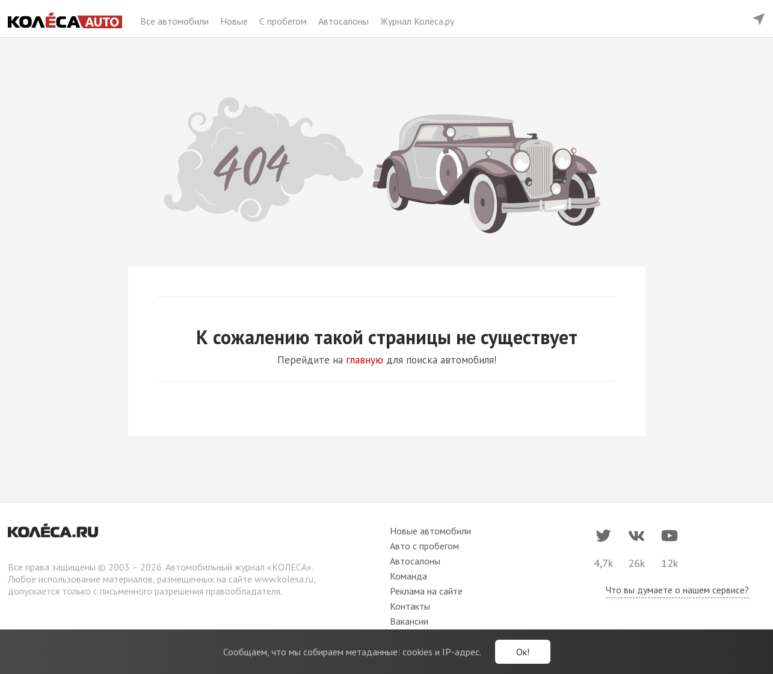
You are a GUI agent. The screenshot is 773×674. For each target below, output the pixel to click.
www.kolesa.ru (283, 579)
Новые (235, 21)
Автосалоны (344, 21)
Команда (408, 576)
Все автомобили (175, 21)
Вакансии (409, 621)
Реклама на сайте (426, 591)
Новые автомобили (430, 531)
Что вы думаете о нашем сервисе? (677, 590)
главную (364, 359)
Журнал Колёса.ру (417, 21)
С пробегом (284, 21)
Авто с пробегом (424, 546)
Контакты (410, 606)
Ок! (522, 652)
